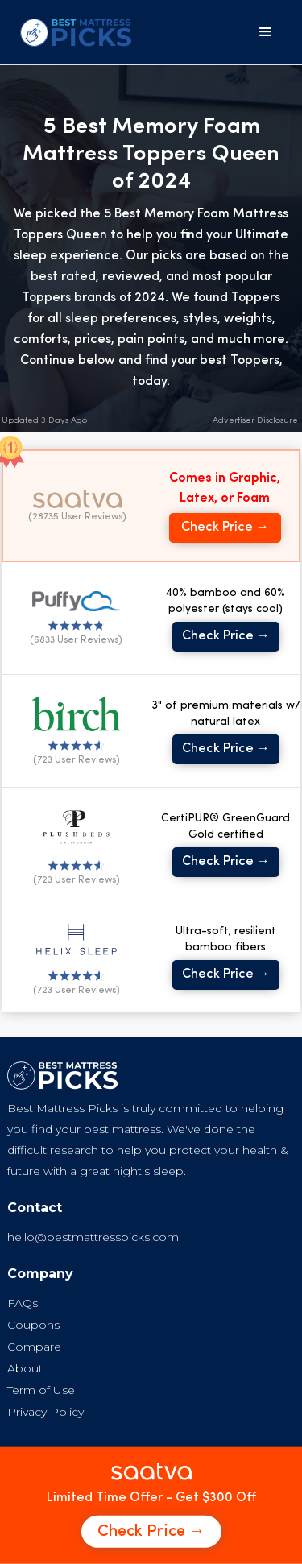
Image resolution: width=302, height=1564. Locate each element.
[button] (266, 32)
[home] (71, 33)
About (25, 1368)
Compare (34, 1346)
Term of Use (41, 1390)
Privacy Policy (45, 1412)
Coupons (33, 1325)
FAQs (22, 1303)
